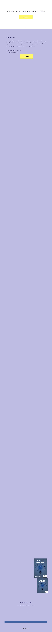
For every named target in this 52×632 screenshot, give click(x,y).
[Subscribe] (26, 622)
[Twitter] (25, 628)
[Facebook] (23, 628)
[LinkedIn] (28, 628)
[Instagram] (26, 628)
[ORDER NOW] (26, 17)
